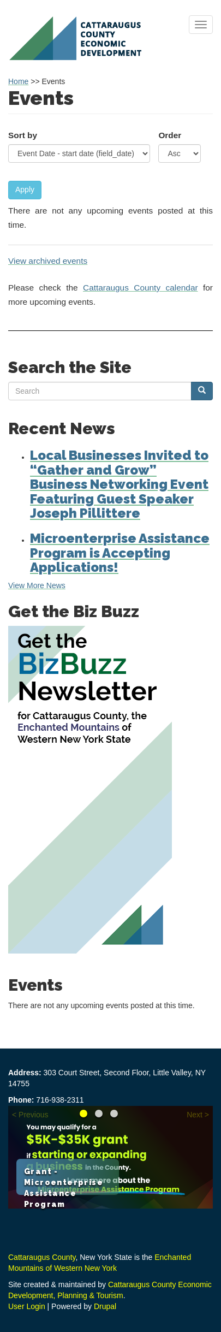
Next (194, 1114)
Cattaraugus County (41, 1257)
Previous (33, 1114)
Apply (24, 189)
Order (169, 135)
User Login (26, 1306)
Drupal (105, 1306)
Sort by (22, 135)
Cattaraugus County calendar (140, 287)
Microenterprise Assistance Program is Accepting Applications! (120, 552)
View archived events (47, 260)
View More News (36, 585)
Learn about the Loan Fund (114, 1113)
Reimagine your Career (99, 1113)
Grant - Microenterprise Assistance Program (83, 1113)
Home (18, 81)
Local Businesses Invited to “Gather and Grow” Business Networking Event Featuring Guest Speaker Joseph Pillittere (119, 484)
